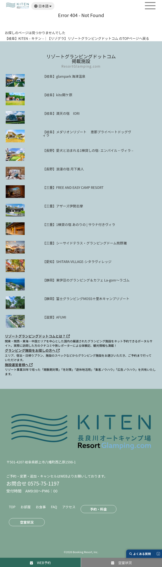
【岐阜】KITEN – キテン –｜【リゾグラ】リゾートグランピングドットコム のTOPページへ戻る (77, 38)
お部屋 (25, 506)
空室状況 (27, 522)
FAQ (54, 506)
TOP (12, 506)
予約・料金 (98, 509)
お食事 (41, 506)
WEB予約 (40, 562)
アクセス (69, 506)
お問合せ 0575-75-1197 (32, 483)
